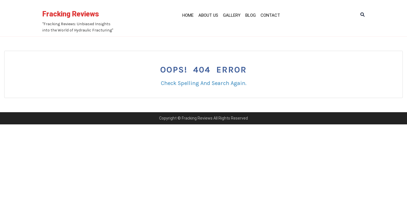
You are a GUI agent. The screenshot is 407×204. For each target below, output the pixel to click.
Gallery (232, 15)
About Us (208, 15)
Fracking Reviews (70, 14)
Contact (270, 15)
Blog (250, 15)
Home (188, 15)
